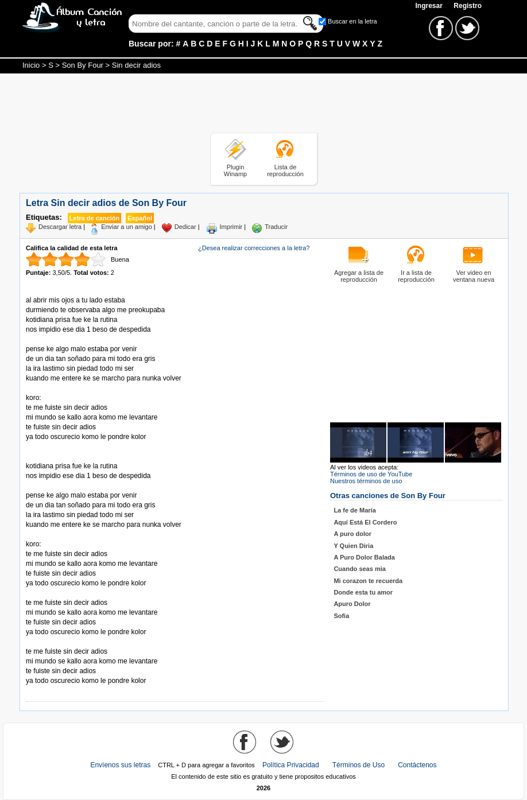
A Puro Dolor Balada (364, 557)
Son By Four (82, 65)
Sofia (341, 615)
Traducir (276, 226)
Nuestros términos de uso (366, 480)
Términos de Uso (358, 765)
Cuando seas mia (359, 568)
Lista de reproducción (285, 170)
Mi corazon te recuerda (368, 580)
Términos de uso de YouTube (371, 474)
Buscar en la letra (352, 21)
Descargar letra (60, 226)
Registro (468, 6)
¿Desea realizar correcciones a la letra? (253, 247)
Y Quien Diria (353, 545)
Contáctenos (417, 765)
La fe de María (354, 510)
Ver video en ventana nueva (473, 276)
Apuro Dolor (352, 603)
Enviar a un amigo (126, 226)
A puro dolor (352, 533)
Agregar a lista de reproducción (358, 276)
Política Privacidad (290, 765)
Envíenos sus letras (120, 765)
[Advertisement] (263, 105)
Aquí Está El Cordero (365, 522)
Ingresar (429, 6)
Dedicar (185, 226)
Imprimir (231, 226)
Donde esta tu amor (363, 592)
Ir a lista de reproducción (416, 276)
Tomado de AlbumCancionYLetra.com (74, 642)
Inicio (31, 65)
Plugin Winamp (235, 170)
